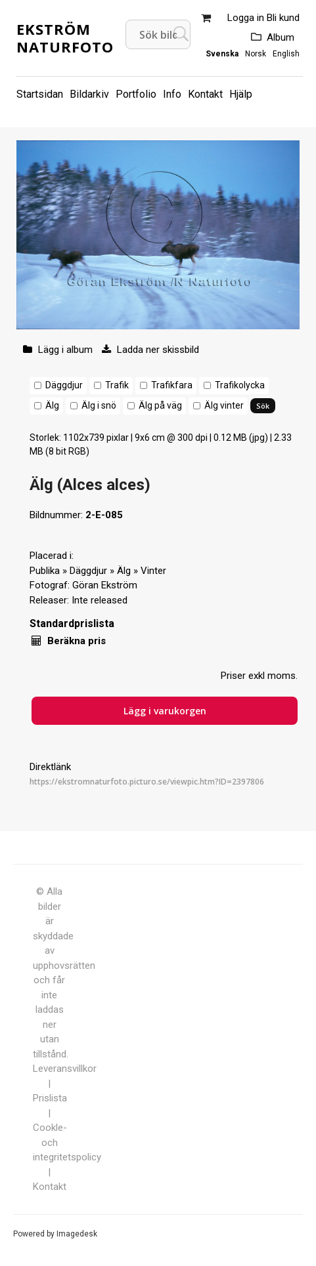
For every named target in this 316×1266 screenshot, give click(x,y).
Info (172, 94)
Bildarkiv (89, 94)
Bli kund (283, 18)
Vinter (153, 571)
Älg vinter (224, 405)
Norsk (255, 53)
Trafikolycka (240, 385)
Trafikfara (171, 385)
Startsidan (39, 94)
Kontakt (205, 94)
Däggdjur (64, 385)
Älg (52, 405)
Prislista (50, 1098)
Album (280, 37)
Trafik (117, 385)
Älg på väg (160, 405)
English (286, 53)
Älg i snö (98, 405)
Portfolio (136, 94)
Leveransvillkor (65, 1068)
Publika (45, 571)
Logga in (245, 18)
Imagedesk (76, 1233)
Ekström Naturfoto (65, 37)
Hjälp (240, 94)
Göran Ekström (104, 585)
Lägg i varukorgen (165, 710)
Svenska (222, 53)
